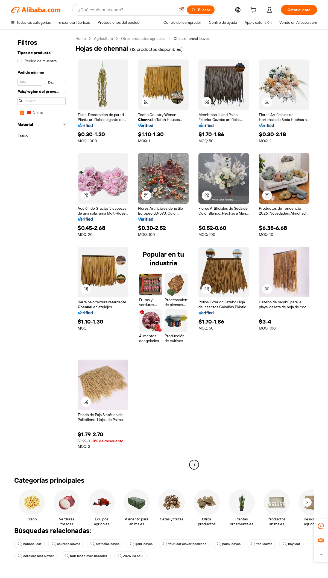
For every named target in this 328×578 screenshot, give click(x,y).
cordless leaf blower (36, 556)
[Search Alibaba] (126, 10)
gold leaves (141, 544)
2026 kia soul (130, 556)
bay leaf (291, 544)
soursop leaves (66, 544)
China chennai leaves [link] (192, 38)
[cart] (254, 10)
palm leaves (229, 544)
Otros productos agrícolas (143, 38)
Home (80, 38)
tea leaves (261, 544)
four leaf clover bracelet (86, 556)
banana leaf (29, 544)
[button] (181, 10)
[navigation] (41, 252)
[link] (321, 526)
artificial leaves (104, 544)
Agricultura (103, 38)
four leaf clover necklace (184, 544)
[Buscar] (201, 9)
